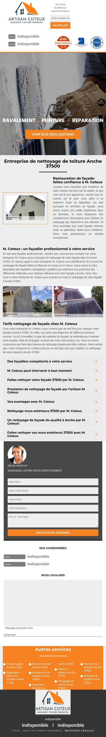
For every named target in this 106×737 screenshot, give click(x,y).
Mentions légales (79, 730)
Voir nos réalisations (53, 134)
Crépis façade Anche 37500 (15, 665)
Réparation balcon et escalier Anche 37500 (15, 677)
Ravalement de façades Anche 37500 (41, 676)
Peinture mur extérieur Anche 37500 (93, 667)
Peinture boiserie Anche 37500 (66, 672)
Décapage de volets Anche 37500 (66, 684)
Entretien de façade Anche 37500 (92, 679)
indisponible (28, 36)
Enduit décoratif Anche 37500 (41, 665)
